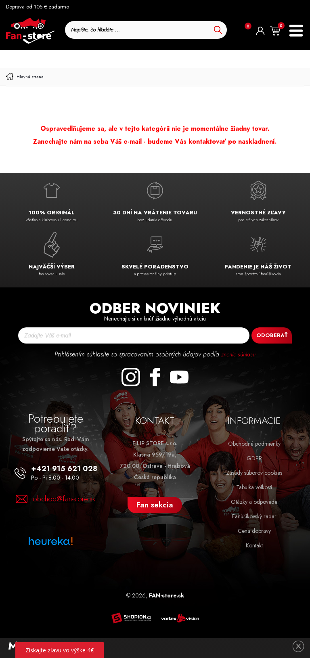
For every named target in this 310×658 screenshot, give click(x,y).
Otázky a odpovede (254, 502)
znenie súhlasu (238, 354)
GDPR (254, 458)
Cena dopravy (254, 531)
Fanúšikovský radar (254, 516)
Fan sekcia (154, 504)
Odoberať (271, 335)
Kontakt (254, 545)
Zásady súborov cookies (254, 473)
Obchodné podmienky (254, 444)
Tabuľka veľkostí (254, 487)
